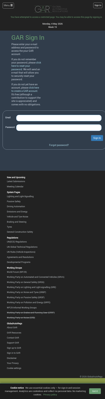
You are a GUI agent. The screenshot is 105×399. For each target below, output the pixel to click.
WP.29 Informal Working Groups (22, 307)
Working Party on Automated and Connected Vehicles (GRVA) (35, 277)
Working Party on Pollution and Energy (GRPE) (28, 302)
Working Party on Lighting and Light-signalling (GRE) (31, 287)
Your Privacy (13, 363)
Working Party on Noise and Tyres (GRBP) (26, 292)
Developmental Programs (18, 262)
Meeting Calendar (15, 186)
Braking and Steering (16, 221)
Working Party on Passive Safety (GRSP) (25, 297)
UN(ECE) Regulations (17, 241)
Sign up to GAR (14, 347)
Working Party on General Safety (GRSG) (25, 282)
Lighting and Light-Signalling (20, 196)
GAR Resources (14, 332)
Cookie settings (14, 368)
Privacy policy (50, 394)
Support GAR (13, 342)
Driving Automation (16, 206)
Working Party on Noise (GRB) (21, 317)
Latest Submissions (16, 181)
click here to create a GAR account (25, 89)
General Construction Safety (20, 231)
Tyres (9, 226)
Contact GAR (13, 337)
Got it (95, 391)
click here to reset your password (26, 66)
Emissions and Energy (17, 211)
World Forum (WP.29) (17, 271)
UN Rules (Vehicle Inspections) (21, 251)
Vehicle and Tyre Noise (17, 216)
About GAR (12, 327)
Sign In (97, 5)
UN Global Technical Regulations (22, 246)
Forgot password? (59, 145)
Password (10, 127)
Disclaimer (12, 358)
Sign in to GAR (13, 352)
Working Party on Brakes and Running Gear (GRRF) (31, 312)
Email (8, 117)
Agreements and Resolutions (20, 257)
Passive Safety (14, 201)
